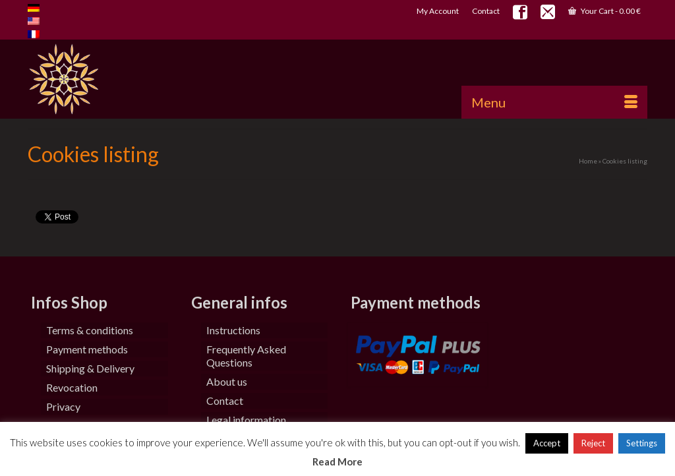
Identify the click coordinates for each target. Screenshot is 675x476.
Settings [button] (641, 443)
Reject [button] (593, 443)
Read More (337, 461)
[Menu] (554, 102)
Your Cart (604, 11)
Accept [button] (546, 443)
